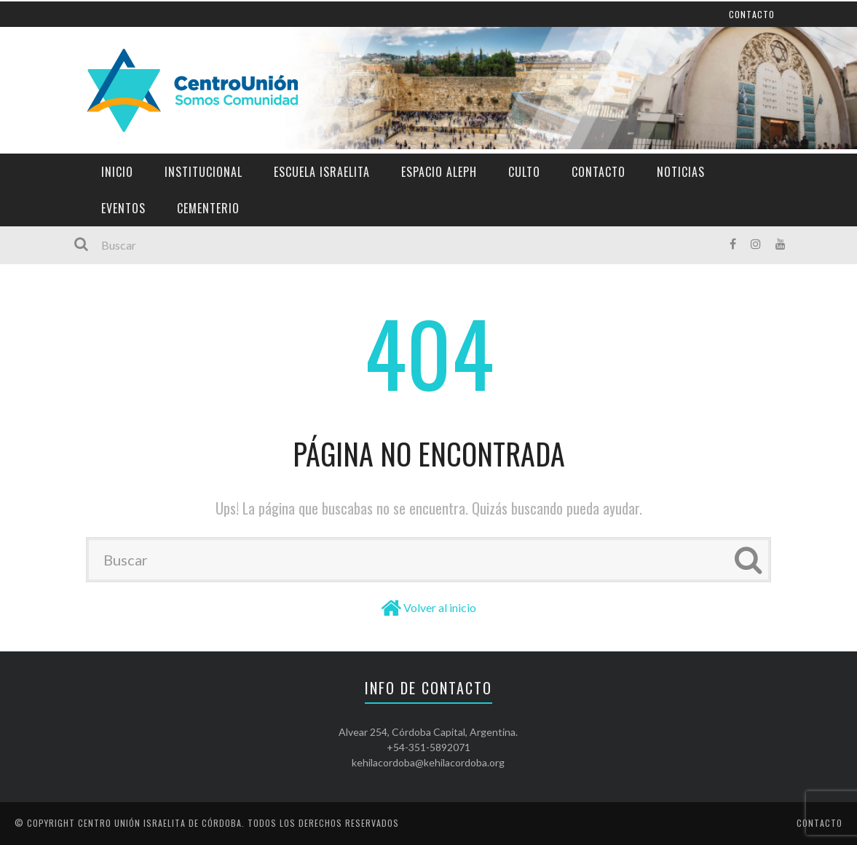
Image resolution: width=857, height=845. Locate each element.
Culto (524, 171)
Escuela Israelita (322, 171)
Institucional (203, 171)
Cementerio (208, 208)
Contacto (598, 171)
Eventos (123, 208)
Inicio (117, 171)
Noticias (681, 171)
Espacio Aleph (439, 171)
